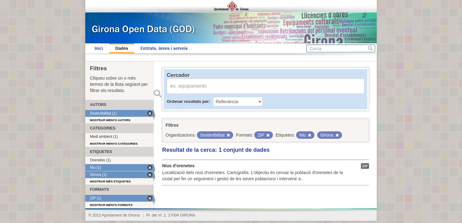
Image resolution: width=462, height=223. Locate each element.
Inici (99, 48)
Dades (121, 48)
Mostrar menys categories (114, 143)
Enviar (157, 93)
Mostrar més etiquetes (110, 181)
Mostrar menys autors (110, 120)
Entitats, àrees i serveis (164, 48)
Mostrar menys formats (111, 205)
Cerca (370, 48)
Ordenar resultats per (188, 101)
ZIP (365, 166)
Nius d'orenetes (178, 165)
